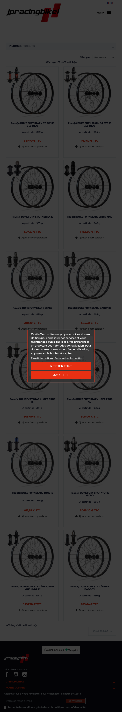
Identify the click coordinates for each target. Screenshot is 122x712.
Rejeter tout (61, 366)
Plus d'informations (42, 358)
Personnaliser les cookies (68, 358)
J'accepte (61, 375)
